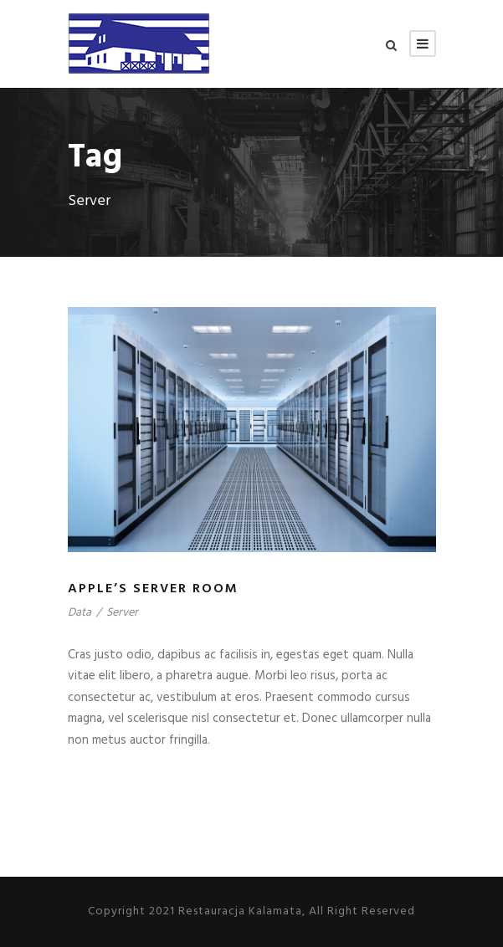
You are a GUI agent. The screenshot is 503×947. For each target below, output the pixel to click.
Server (122, 612)
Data (79, 612)
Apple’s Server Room (153, 589)
